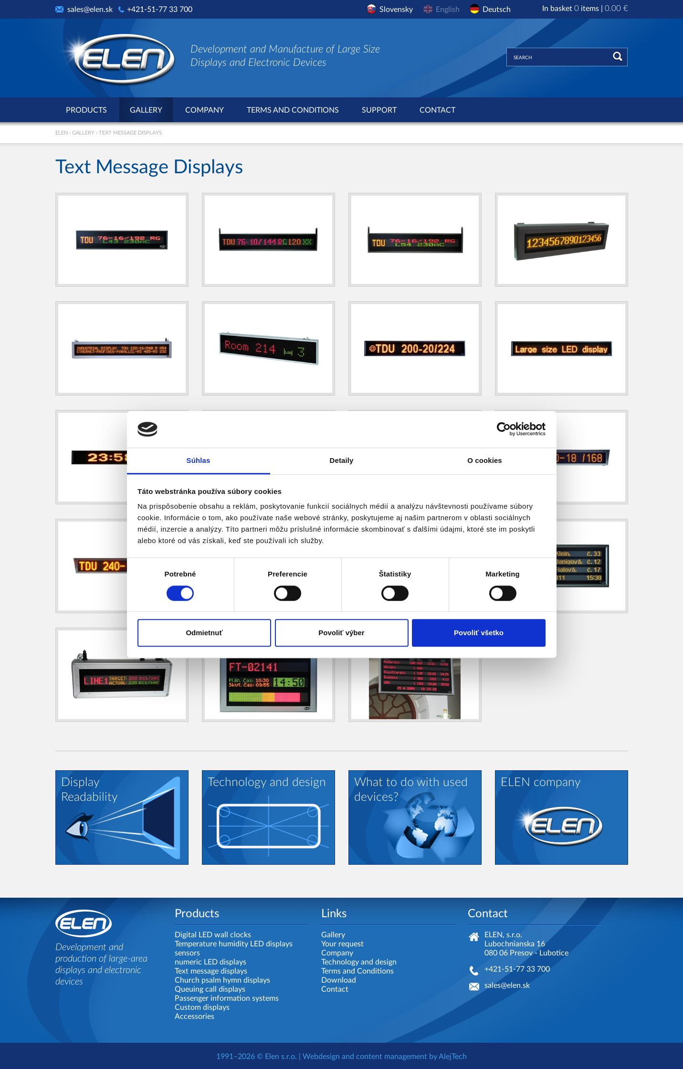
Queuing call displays (210, 989)
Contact (437, 110)
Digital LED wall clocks (213, 935)
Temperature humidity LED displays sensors (234, 948)
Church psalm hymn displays (222, 980)
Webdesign (321, 1056)
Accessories (194, 1016)
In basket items (585, 8)
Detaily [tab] (342, 460)
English (448, 9)
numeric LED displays (210, 962)
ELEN (61, 133)
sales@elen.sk (90, 9)
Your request (342, 944)
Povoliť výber (341, 633)
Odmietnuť (204, 633)
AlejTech (453, 1056)
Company (204, 110)
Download (338, 980)
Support (379, 110)
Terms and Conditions (293, 110)
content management (391, 1056)
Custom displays (202, 1007)
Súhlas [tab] (198, 460)
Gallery (146, 110)
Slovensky (396, 9)
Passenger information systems (227, 998)
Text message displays (211, 971)
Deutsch (497, 9)
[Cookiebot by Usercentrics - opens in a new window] (504, 429)
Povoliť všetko (479, 633)
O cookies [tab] (484, 460)
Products (86, 110)
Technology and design (359, 962)
